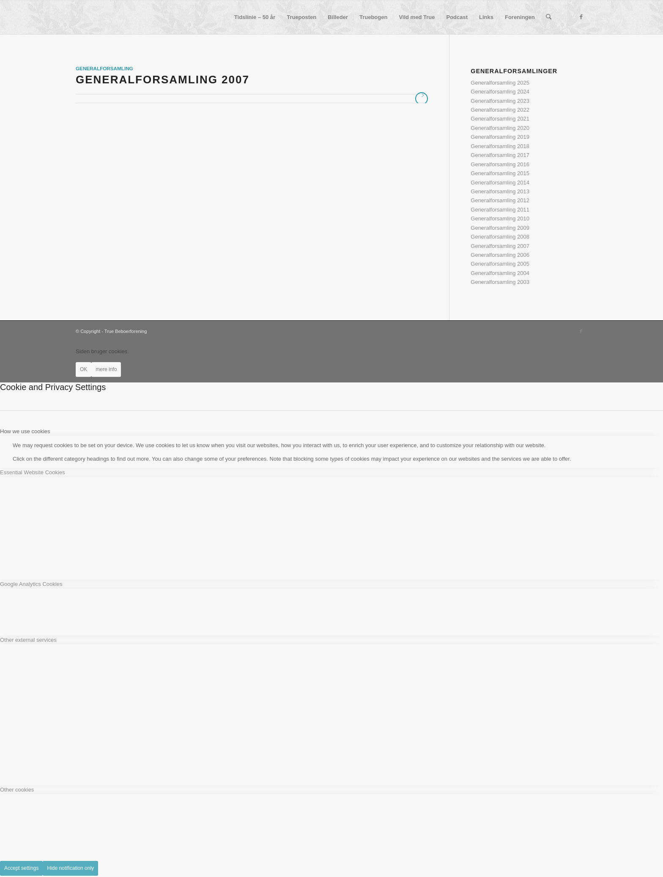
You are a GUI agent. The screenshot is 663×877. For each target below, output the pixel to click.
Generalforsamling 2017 (500, 155)
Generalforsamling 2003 (500, 282)
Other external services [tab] (28, 640)
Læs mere (421, 98)
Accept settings (21, 868)
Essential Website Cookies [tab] (32, 472)
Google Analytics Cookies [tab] (31, 584)
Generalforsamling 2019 (500, 137)
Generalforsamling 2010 (500, 218)
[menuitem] (255, 17)
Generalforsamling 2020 (500, 128)
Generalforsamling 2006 (500, 255)
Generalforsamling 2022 (500, 110)
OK (83, 369)
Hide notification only (70, 868)
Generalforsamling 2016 (500, 164)
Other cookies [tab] (17, 789)
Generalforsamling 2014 (500, 182)
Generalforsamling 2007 (162, 79)
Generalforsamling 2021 (500, 118)
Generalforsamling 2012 (500, 200)
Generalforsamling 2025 (500, 83)
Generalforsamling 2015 (500, 173)
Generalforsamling (104, 68)
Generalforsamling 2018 (500, 146)
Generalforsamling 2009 (500, 228)
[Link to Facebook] (581, 17)
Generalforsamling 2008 (500, 237)
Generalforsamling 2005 (500, 264)
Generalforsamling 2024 (500, 91)
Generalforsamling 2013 (500, 191)
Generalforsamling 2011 (500, 209)
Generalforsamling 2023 (500, 101)
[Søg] (548, 17)
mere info (106, 369)
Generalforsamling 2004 (500, 273)
